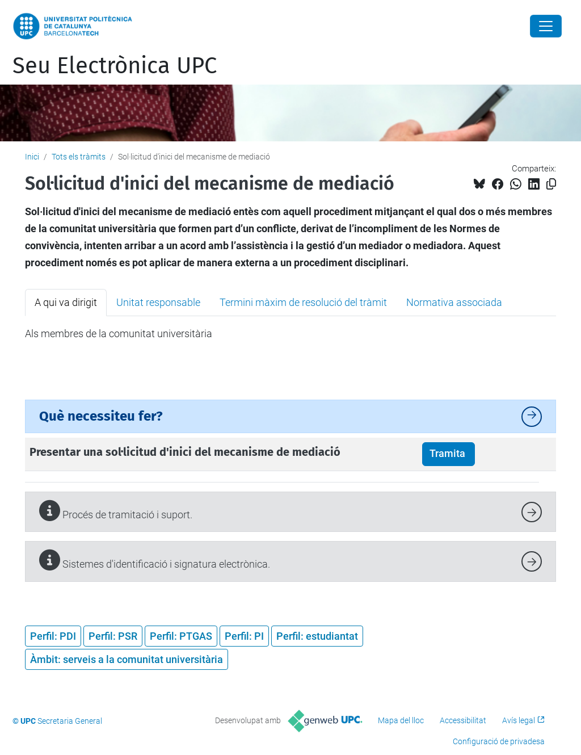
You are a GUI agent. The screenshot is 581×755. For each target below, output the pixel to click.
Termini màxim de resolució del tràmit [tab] (303, 302)
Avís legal (518, 720)
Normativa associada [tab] (454, 302)
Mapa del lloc (401, 720)
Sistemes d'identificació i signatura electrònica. (154, 560)
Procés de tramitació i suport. (115, 510)
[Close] (546, 26)
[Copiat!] (551, 184)
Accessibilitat (463, 720)
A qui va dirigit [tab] (66, 302)
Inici (32, 156)
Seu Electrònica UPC (114, 65)
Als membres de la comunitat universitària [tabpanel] (118, 333)
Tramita (449, 453)
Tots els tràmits (79, 156)
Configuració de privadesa (499, 741)
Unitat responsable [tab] (158, 302)
